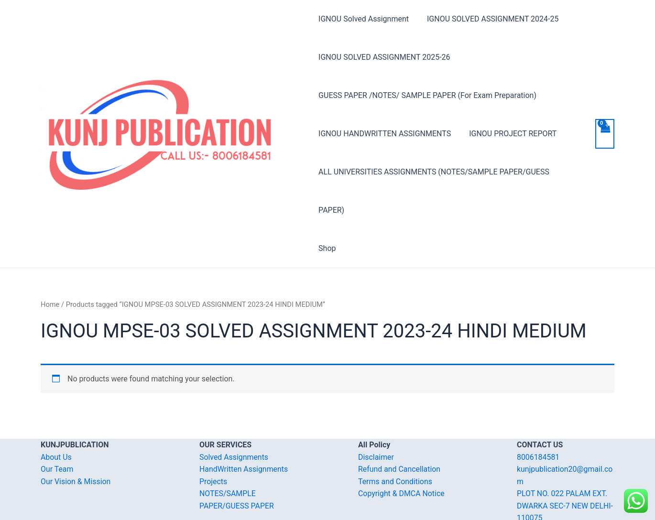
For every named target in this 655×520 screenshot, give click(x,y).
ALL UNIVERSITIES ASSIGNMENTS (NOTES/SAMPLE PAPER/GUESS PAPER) (447, 171)
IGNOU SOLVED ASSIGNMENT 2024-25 (490, 18)
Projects (213, 443)
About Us (56, 418)
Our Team (57, 430)
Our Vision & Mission (76, 443)
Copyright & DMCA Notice (401, 455)
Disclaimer (376, 418)
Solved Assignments (234, 418)
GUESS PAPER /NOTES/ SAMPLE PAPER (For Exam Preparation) (427, 95)
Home (50, 266)
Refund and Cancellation (399, 430)
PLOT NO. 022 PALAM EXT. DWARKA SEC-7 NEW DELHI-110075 (565, 467)
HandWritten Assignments (244, 430)
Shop (327, 210)
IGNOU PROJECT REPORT (510, 133)
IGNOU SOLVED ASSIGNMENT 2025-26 (384, 57)
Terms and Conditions (395, 443)
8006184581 (538, 418)
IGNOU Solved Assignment (363, 18)
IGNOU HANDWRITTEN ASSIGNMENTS (384, 133)
